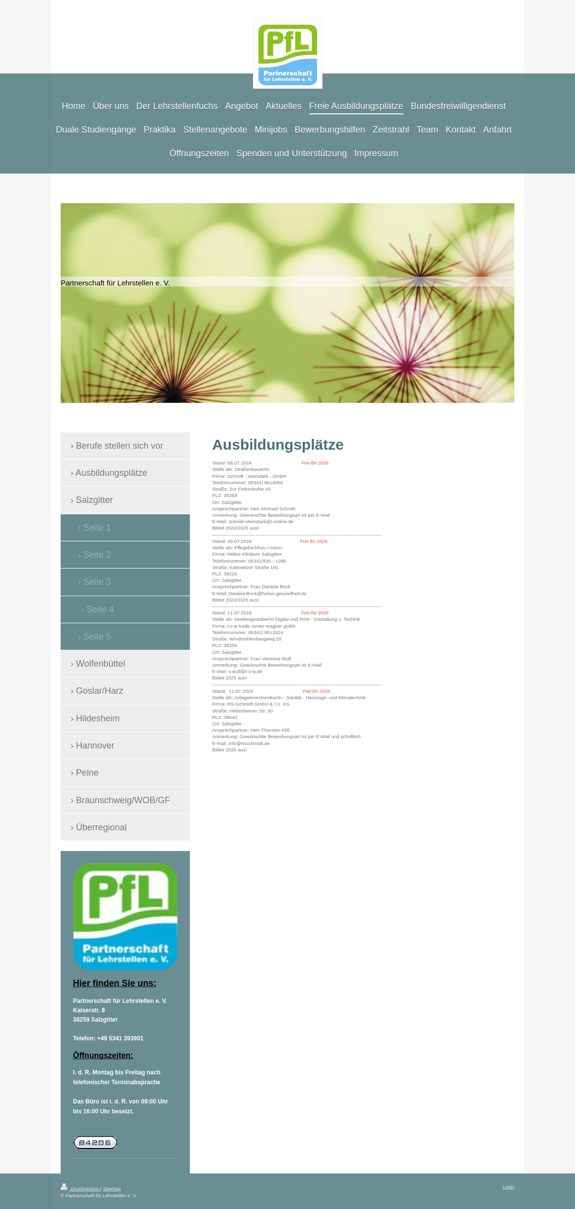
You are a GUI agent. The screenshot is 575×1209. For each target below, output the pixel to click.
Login (508, 1186)
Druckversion (81, 1188)
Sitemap (112, 1188)
